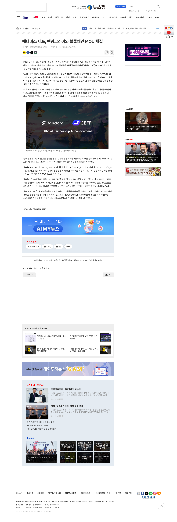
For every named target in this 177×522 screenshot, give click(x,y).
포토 (43, 17)
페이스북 (28, 52)
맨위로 (107, 275)
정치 (50, 17)
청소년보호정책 (70, 493)
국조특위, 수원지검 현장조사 (102, 457)
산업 (104, 17)
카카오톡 (24, 52)
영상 (34, 17)
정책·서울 (59, 17)
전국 (131, 17)
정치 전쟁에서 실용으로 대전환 (85, 457)
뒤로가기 (29, 275)
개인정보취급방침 (54, 493)
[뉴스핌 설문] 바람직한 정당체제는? (41, 428)
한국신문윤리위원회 (148, 497)
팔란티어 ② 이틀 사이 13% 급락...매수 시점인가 (51, 337)
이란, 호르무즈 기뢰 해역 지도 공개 (67, 406)
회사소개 (19, 493)
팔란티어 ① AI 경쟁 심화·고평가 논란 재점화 (83, 337)
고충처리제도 (85, 493)
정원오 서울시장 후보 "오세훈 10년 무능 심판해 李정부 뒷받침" (85, 446)
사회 (74, 17)
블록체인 (47, 246)
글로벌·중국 (84, 17)
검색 (158, 6)
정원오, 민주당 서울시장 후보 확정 (40, 422)
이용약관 (118, 493)
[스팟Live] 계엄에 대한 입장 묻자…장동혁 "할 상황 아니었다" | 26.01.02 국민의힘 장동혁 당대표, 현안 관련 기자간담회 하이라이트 (143, 158)
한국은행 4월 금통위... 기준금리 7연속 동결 (102, 446)
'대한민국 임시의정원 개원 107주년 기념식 (40, 458)
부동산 (123, 17)
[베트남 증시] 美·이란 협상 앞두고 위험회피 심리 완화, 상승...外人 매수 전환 (117, 28)
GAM (157, 17)
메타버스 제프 (33, 246)
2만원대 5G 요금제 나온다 (37, 425)
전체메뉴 (18, 17)
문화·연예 (140, 17)
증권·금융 (113, 17)
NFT (68, 246)
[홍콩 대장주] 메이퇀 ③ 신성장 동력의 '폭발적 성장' (51, 350)
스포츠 (149, 17)
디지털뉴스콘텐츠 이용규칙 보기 (38, 268)
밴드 (35, 52)
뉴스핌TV (129, 108)
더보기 (158, 28)
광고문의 (128, 493)
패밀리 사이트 (151, 11)
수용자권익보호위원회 (102, 493)
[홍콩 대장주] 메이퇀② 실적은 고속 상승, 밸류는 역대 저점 (84, 350)
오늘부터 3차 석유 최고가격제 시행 (67, 457)
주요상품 (30, 493)
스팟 (129, 139)
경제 (68, 17)
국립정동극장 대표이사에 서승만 (66, 389)
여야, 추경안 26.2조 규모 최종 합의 (67, 446)
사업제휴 (40, 493)
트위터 (31, 52)
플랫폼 (58, 246)
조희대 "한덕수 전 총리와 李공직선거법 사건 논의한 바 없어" (142, 127)
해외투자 (96, 17)
